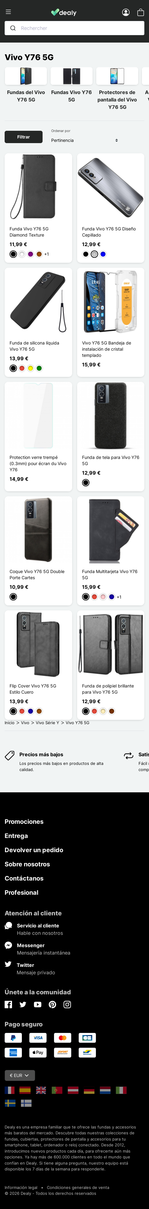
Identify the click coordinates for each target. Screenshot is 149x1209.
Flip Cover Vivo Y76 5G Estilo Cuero (33, 689)
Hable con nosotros (40, 933)
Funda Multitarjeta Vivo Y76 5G (110, 574)
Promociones (24, 821)
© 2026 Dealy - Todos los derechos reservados (50, 1193)
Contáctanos (24, 878)
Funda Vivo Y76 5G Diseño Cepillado (109, 231)
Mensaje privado (36, 972)
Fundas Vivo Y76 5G (71, 96)
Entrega (16, 836)
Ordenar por (60, 131)
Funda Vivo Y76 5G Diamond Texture (29, 231)
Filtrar (23, 136)
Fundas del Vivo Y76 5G (26, 96)
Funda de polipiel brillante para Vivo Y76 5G (108, 689)
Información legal (21, 1187)
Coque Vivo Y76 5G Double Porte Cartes (37, 574)
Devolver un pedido (34, 850)
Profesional (21, 892)
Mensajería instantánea (43, 953)
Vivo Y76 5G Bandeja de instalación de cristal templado (106, 349)
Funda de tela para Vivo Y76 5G (110, 460)
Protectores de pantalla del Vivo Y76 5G (117, 99)
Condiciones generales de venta (78, 1187)
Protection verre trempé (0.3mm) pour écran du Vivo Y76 (38, 463)
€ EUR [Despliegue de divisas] (19, 1075)
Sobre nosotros (27, 864)
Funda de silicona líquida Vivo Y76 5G (34, 346)
